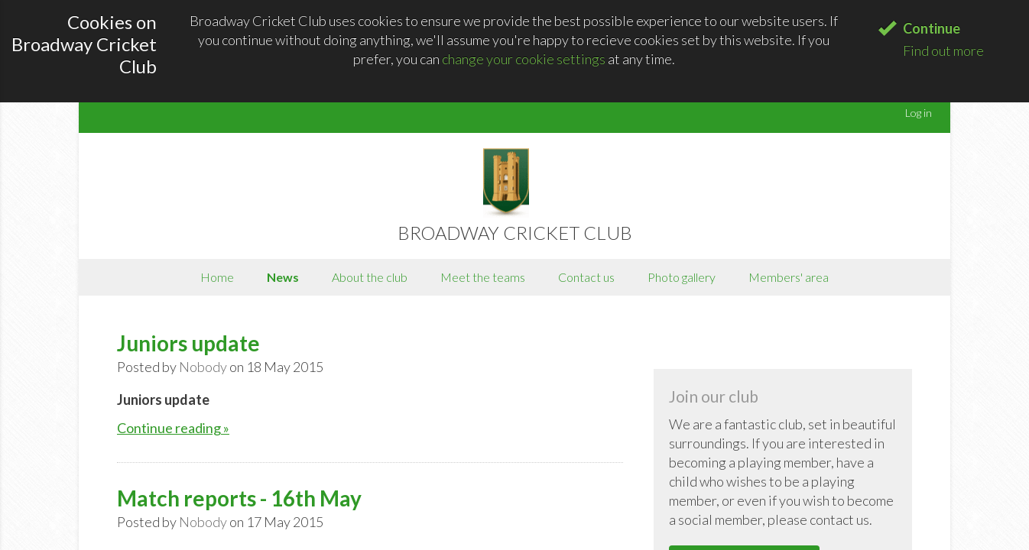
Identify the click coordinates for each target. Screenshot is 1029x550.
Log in (918, 112)
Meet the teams (482, 277)
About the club (369, 277)
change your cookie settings (523, 58)
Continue (931, 28)
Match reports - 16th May (239, 498)
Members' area (788, 277)
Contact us (586, 277)
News (283, 277)
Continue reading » (173, 427)
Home (217, 277)
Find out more (943, 50)
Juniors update (188, 343)
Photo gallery (682, 277)
